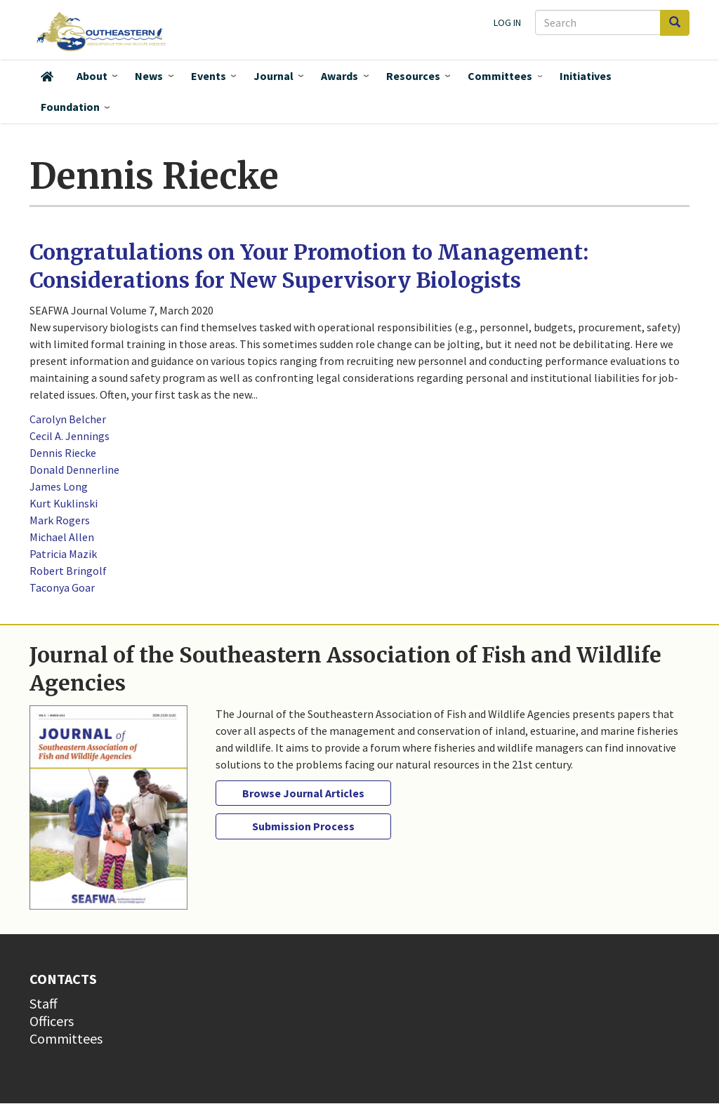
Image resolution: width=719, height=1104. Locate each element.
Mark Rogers (59, 520)
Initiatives (586, 76)
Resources (413, 76)
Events (208, 76)
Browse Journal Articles (303, 793)
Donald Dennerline (74, 470)
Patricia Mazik (63, 554)
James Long (58, 486)
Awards (339, 76)
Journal (273, 76)
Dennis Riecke (62, 453)
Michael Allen (61, 537)
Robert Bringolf (68, 571)
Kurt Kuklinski (63, 503)
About (92, 76)
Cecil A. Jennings (69, 436)
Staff (43, 1003)
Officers (51, 1021)
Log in (507, 22)
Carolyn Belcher (67, 419)
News (149, 76)
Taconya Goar (62, 587)
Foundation (70, 107)
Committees (500, 76)
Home (47, 76)
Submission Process (303, 826)
